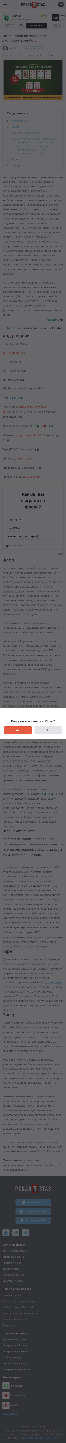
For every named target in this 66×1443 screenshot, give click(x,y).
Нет (48, 730)
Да (18, 730)
